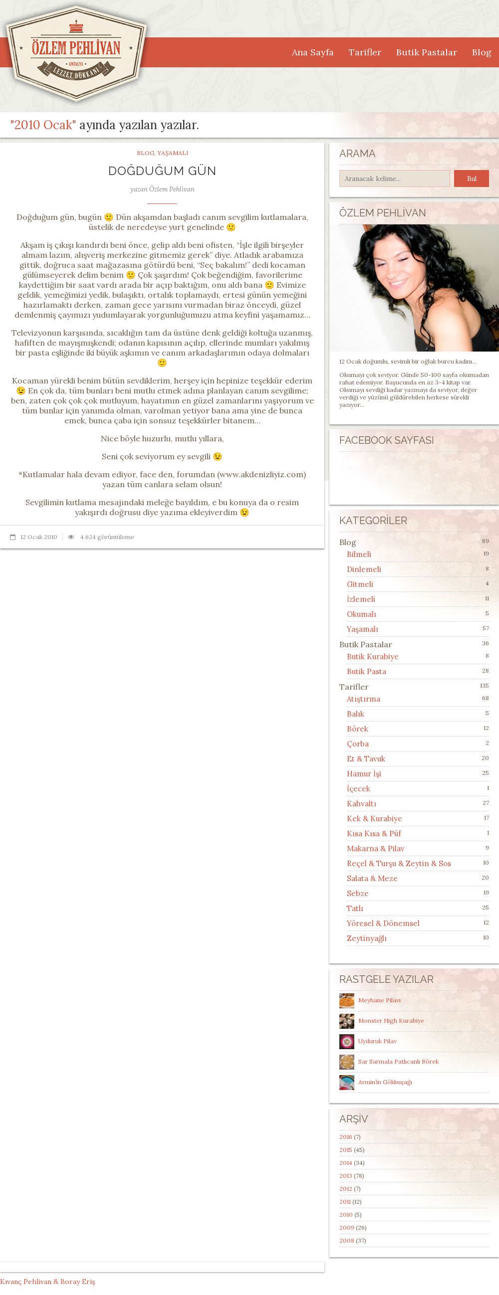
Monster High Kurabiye (391, 1020)
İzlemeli (361, 599)
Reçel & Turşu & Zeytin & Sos (399, 863)
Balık (355, 714)
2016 (345, 1136)
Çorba (358, 743)
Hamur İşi (364, 773)
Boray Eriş (77, 1281)
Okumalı (361, 614)
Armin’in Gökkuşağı (385, 1082)
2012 (345, 1188)
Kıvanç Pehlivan (25, 1281)
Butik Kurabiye (373, 656)
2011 (345, 1201)
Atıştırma (363, 699)
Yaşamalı (172, 153)
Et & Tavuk (366, 758)
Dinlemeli (364, 569)
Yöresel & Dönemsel (383, 923)
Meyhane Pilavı (379, 1000)
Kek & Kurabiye (374, 818)
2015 (345, 1149)
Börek (357, 729)
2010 (346, 1214)
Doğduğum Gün (162, 171)
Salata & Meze (372, 878)
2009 (346, 1227)
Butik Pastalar (426, 52)
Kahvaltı (361, 803)
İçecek (358, 788)
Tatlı (355, 908)
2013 (345, 1175)
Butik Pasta (366, 671)
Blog (482, 52)
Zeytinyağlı (367, 938)
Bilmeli (359, 554)
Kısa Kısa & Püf (374, 833)
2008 (346, 1240)
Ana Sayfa (313, 52)
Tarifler (365, 52)
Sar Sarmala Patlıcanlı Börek (398, 1061)
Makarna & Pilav (376, 848)
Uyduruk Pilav (377, 1041)
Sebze (358, 893)
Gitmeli (360, 584)
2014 (345, 1162)
